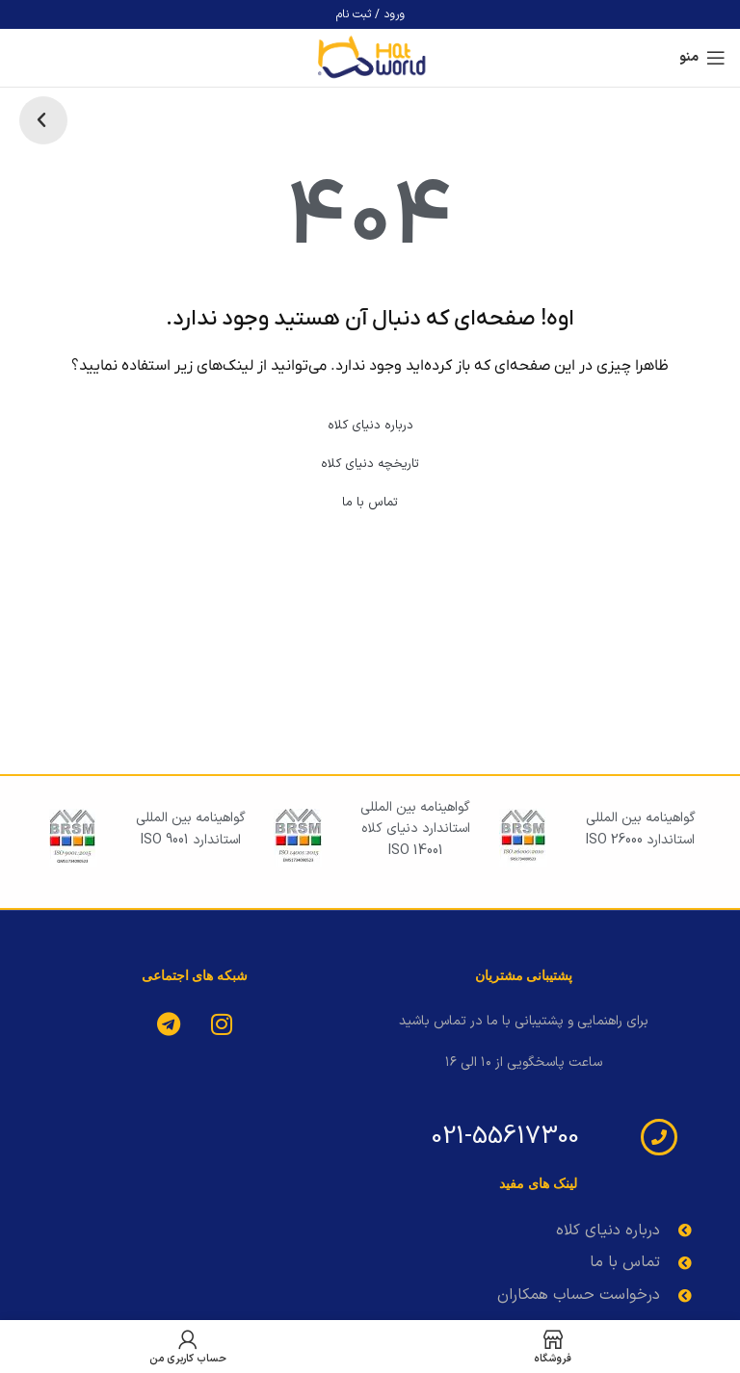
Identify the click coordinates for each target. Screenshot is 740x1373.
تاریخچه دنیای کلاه (370, 464)
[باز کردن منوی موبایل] (702, 58)
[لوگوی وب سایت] (370, 57)
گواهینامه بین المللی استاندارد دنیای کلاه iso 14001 (415, 829)
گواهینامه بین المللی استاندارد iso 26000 (641, 828)
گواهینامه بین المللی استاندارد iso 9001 (191, 828)
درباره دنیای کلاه (370, 425)
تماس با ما (370, 502)
